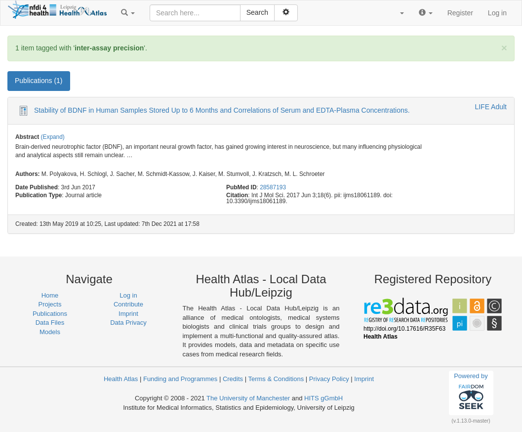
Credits (233, 379)
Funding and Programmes (180, 379)
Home (50, 295)
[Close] (504, 48)
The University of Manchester (248, 398)
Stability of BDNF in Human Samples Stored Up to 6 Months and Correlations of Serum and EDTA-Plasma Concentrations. (222, 110)
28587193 (273, 187)
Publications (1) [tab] (39, 81)
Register (460, 13)
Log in (497, 13)
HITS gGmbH (323, 398)
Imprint (128, 313)
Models (50, 332)
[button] (128, 12)
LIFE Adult (491, 107)
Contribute (128, 304)
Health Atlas (121, 379)
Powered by (471, 392)
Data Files (50, 322)
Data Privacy (128, 322)
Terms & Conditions (276, 379)
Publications (50, 313)
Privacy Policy (329, 379)
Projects (50, 304)
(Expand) (53, 136)
